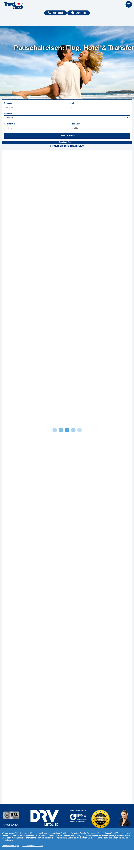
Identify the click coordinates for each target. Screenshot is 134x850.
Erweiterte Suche (67, 142)
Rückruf (55, 13)
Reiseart (8, 113)
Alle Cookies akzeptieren (33, 846)
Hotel (71, 103)
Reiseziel (8, 103)
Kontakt (78, 13)
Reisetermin (9, 124)
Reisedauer (74, 124)
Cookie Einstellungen (10, 846)
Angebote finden (67, 136)
